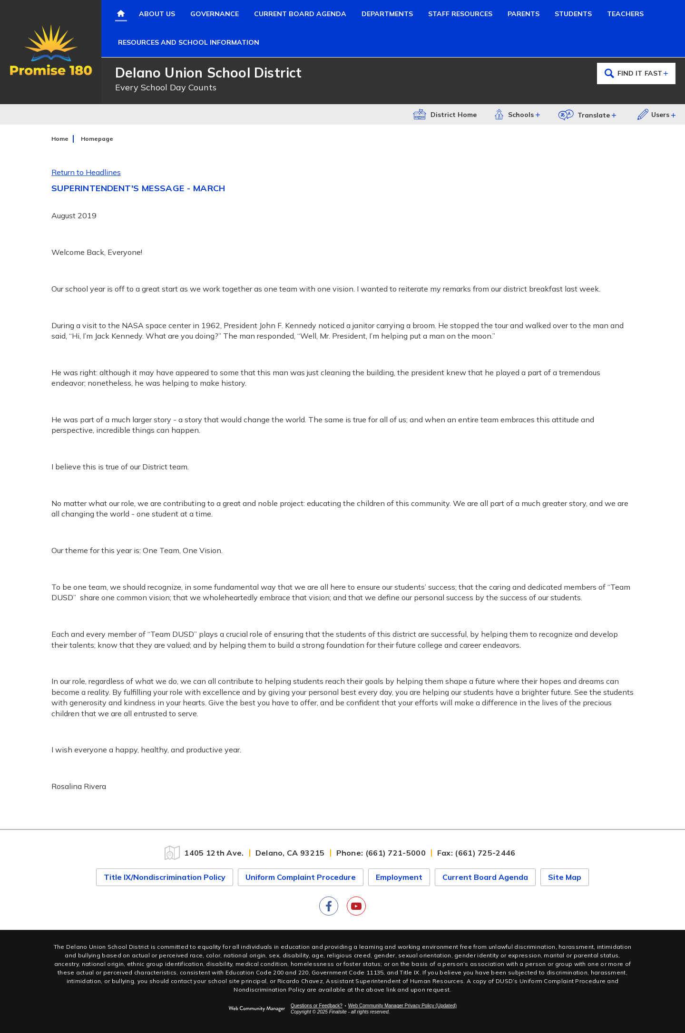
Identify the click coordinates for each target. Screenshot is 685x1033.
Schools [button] (514, 114)
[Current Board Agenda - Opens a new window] (300, 14)
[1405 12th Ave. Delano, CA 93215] (247, 852)
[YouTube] (356, 906)
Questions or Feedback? (316, 1005)
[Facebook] (328, 906)
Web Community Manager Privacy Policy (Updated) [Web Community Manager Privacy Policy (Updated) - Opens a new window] (402, 1005)
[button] (588, 114)
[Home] (120, 14)
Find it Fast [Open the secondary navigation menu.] (636, 73)
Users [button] (653, 114)
